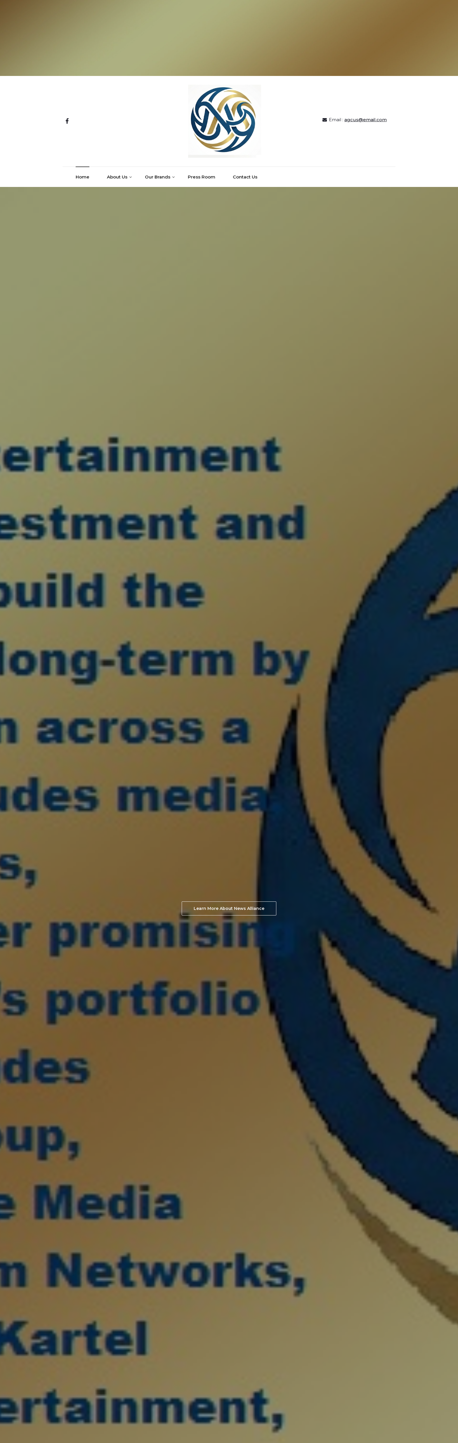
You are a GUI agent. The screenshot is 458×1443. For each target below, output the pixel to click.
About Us (117, 177)
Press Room (201, 177)
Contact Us (245, 177)
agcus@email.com (365, 119)
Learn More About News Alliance (229, 908)
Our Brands (157, 177)
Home (82, 177)
